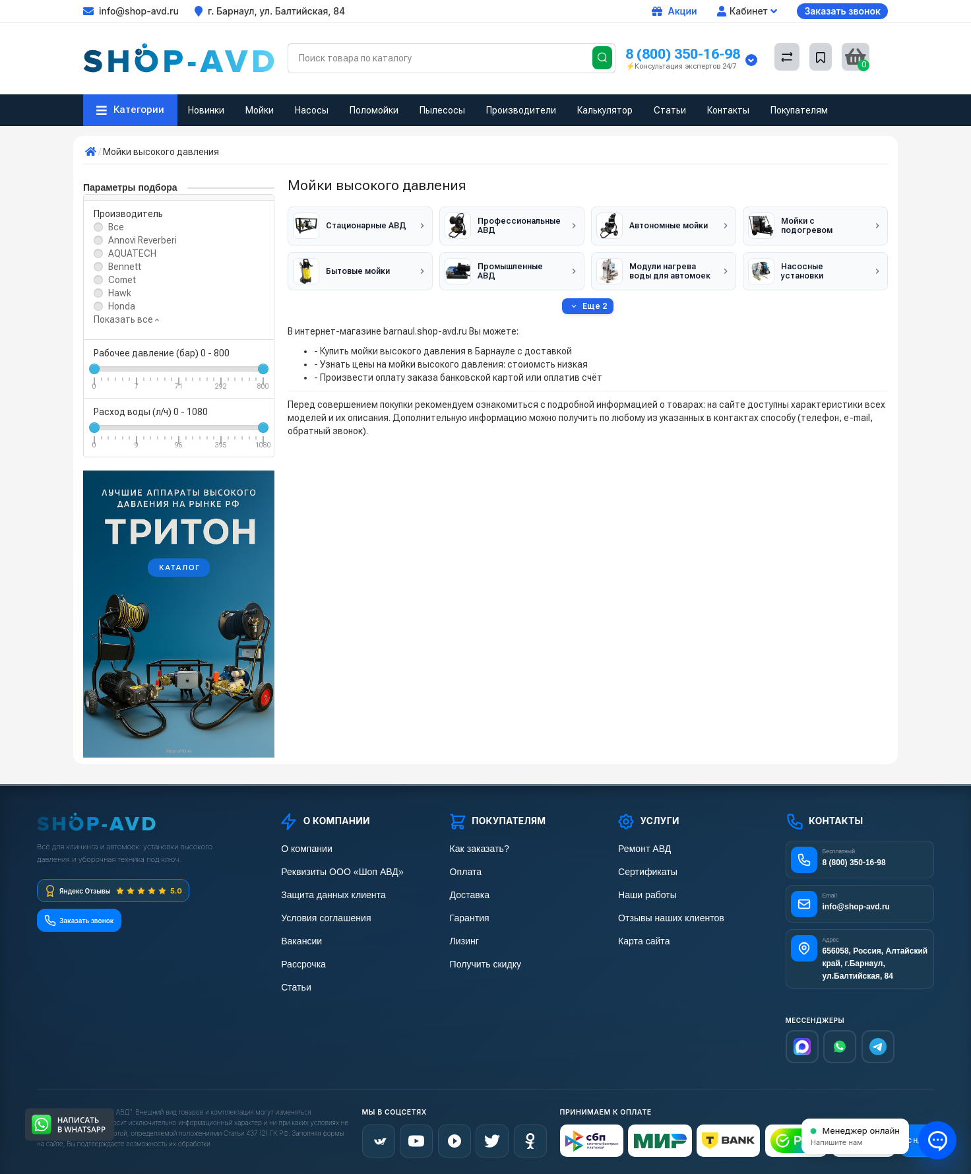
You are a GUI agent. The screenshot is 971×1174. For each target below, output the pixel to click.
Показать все (126, 319)
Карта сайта (641, 938)
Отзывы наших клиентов (667, 916)
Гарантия (468, 916)
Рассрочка (301, 960)
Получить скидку (483, 960)
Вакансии (299, 938)
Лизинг (463, 938)
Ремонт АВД (642, 848)
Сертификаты (645, 871)
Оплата (464, 871)
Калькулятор (605, 110)
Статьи (670, 110)
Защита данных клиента (330, 893)
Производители (521, 110)
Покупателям (799, 110)
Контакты (728, 110)
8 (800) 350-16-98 (682, 54)
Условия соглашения (323, 916)
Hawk (119, 293)
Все (116, 227)
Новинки (206, 110)
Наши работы (645, 893)
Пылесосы (442, 110)
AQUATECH (132, 253)
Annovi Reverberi (142, 240)
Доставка (468, 893)
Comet (122, 280)
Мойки (259, 110)
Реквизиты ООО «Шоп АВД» (338, 871)
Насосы (312, 110)
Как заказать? (477, 848)
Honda (121, 306)
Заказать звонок (842, 10)
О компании (304, 848)
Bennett (124, 266)
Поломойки (374, 110)
